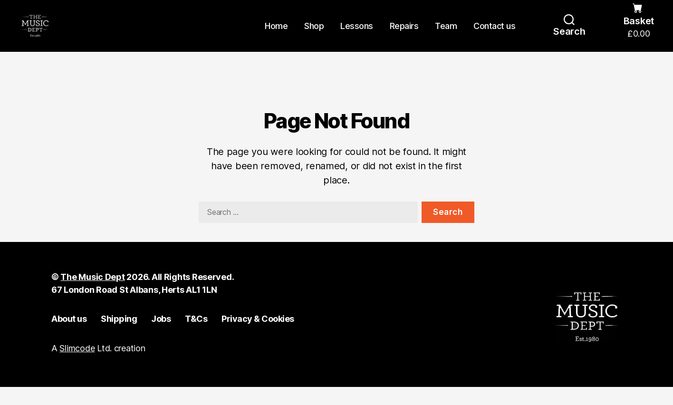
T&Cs (196, 336)
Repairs (404, 34)
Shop (314, 34)
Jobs (161, 336)
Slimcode (77, 366)
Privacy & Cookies (257, 336)
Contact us (494, 34)
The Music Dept (92, 294)
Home (276, 34)
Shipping (119, 336)
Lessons (356, 34)
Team (446, 34)
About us (69, 336)
